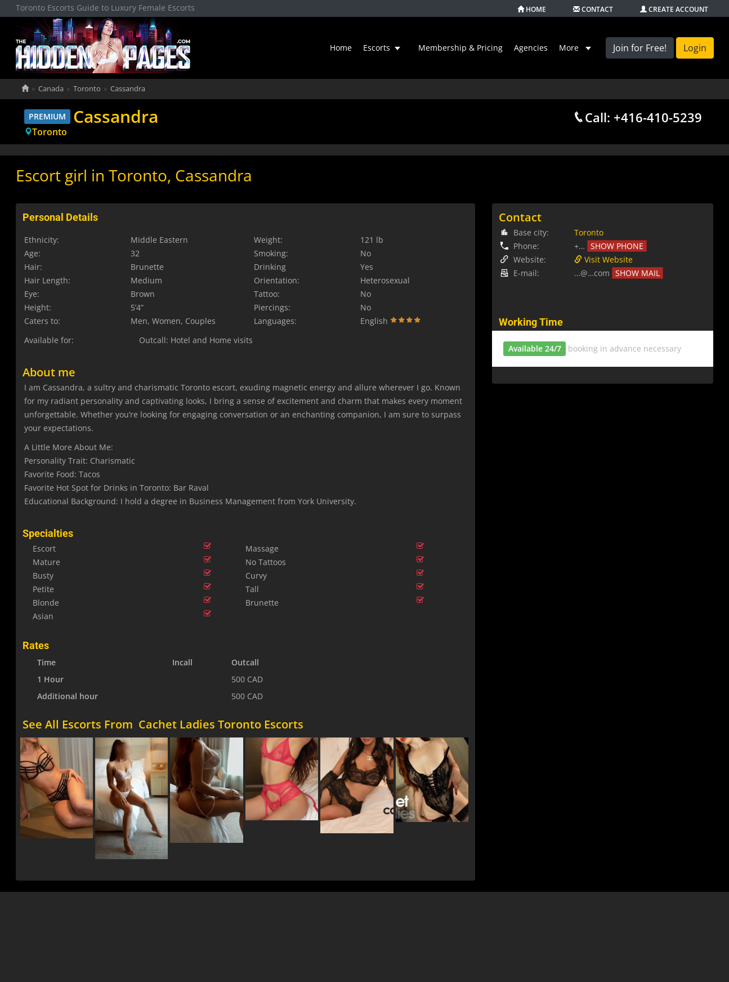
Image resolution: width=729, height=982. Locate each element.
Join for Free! (640, 48)
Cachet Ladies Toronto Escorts (220, 718)
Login (694, 48)
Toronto (49, 132)
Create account (674, 9)
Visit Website (603, 259)
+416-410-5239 (658, 117)
